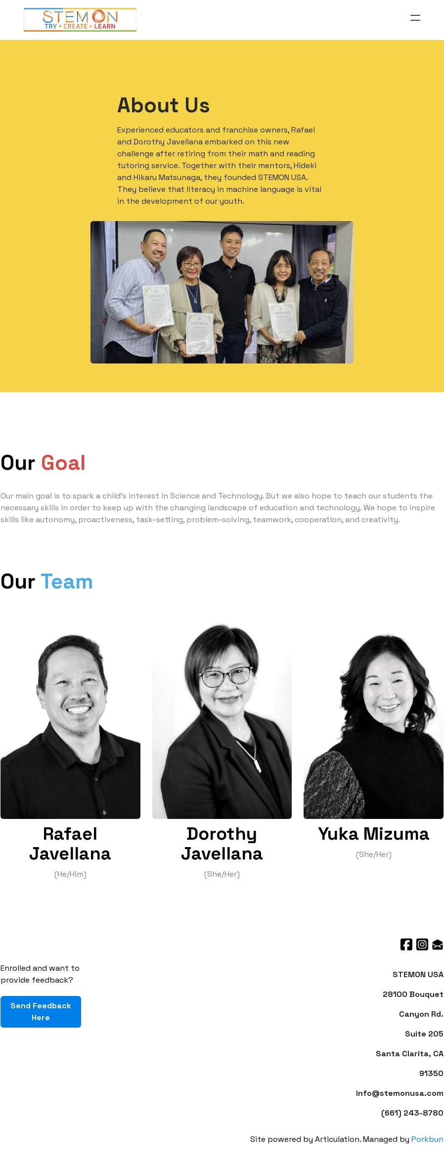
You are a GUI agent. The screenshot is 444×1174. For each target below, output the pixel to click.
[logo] (80, 20)
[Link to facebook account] (406, 944)
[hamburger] (415, 18)
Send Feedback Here (40, 1012)
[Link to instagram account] (422, 944)
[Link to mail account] (438, 944)
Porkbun (428, 1139)
